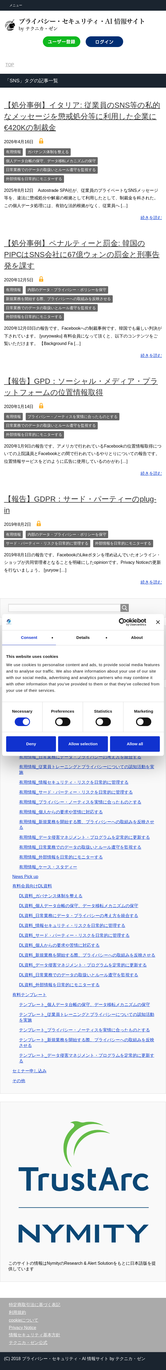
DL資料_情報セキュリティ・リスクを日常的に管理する (72, 925)
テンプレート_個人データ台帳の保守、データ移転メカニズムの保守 (84, 1004)
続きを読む (151, 217)
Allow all (135, 744)
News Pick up (25, 876)
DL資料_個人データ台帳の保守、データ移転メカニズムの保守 (78, 905)
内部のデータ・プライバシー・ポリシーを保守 (67, 290)
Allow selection (82, 744)
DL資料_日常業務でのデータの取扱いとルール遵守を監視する (78, 975)
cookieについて (23, 1320)
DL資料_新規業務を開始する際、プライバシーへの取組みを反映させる (87, 955)
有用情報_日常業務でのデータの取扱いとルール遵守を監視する (80, 847)
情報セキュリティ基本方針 (34, 1335)
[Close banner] (158, 622)
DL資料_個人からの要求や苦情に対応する (59, 945)
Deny (31, 744)
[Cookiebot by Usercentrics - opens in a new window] (122, 622)
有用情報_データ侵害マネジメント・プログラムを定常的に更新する (84, 837)
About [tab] (137, 637)
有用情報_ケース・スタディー (48, 867)
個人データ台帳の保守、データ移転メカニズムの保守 (51, 161)
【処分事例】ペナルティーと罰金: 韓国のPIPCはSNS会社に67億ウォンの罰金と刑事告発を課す (82, 254)
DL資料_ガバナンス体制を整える (50, 896)
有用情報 (13, 152)
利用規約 (17, 1312)
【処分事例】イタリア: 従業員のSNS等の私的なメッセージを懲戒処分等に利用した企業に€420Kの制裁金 (82, 116)
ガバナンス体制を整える (48, 152)
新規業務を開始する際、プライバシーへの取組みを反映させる (58, 299)
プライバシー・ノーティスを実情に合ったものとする (73, 416)
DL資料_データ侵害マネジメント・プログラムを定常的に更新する (83, 965)
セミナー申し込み (29, 1071)
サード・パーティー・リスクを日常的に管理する (47, 543)
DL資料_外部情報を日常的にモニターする (59, 985)
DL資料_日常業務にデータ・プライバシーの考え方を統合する (78, 915)
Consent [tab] (29, 637)
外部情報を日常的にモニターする (34, 179)
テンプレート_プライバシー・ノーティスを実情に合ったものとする (84, 1030)
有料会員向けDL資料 (32, 886)
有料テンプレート (29, 994)
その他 (18, 1080)
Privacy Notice (22, 1327)
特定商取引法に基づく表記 (34, 1304)
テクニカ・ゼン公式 (28, 1342)
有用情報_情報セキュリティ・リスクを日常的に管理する (74, 782)
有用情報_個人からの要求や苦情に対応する (61, 812)
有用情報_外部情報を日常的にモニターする (61, 857)
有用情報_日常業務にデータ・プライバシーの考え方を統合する (80, 757)
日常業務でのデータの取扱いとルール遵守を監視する (51, 170)
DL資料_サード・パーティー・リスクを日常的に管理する (74, 935)
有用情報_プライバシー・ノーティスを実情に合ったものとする (80, 802)
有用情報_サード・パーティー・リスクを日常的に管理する (76, 792)
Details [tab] (83, 637)
